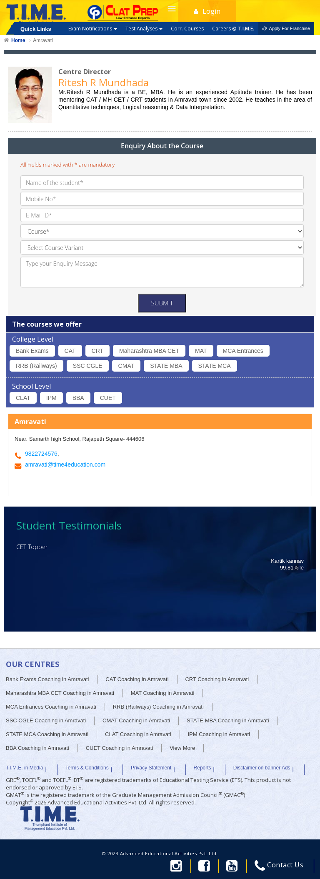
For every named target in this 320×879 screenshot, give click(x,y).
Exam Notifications (92, 28)
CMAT (126, 365)
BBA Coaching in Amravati (37, 748)
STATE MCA (214, 365)
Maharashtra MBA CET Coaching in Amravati (60, 693)
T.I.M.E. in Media (24, 768)
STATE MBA (166, 365)
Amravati (42, 40)
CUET (108, 398)
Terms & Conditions (87, 768)
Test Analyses (143, 28)
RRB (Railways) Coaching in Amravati (158, 707)
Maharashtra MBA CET (149, 350)
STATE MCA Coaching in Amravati (47, 734)
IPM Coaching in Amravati (219, 734)
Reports (202, 768)
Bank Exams (32, 350)
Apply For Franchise (286, 28)
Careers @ (233, 28)
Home (18, 40)
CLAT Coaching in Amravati (138, 734)
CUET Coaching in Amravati (119, 748)
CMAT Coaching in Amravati (136, 720)
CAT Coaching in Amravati (136, 679)
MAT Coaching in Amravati (163, 693)
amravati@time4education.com (65, 464)
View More (182, 748)
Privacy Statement (151, 768)
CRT (98, 350)
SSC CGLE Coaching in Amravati (46, 720)
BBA (78, 398)
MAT (201, 350)
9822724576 (41, 453)
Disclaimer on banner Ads (261, 768)
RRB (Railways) (36, 365)
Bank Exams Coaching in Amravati (47, 679)
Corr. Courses (187, 28)
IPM (51, 398)
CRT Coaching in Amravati (217, 679)
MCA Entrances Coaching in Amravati (51, 707)
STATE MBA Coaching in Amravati (228, 720)
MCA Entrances (243, 350)
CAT (70, 350)
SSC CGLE (87, 365)
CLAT (23, 398)
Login (207, 11)
